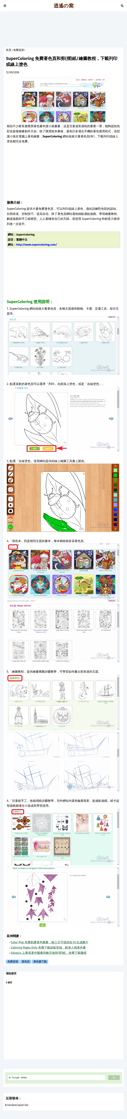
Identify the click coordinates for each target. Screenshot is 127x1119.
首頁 (8, 50)
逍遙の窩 (64, 6)
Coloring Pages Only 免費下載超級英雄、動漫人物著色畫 (48, 947)
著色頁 (26, 961)
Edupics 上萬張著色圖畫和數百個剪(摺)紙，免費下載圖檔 (49, 953)
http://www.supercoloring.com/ (36, 244)
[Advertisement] (63, 30)
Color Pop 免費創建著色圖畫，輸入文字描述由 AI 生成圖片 (49, 942)
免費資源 (18, 50)
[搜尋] (56, 1077)
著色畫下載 (40, 961)
